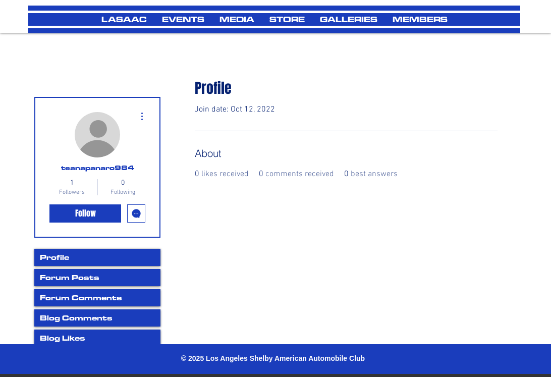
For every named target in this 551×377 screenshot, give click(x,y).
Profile (54, 257)
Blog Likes (62, 338)
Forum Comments (81, 297)
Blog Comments (76, 317)
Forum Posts (69, 277)
